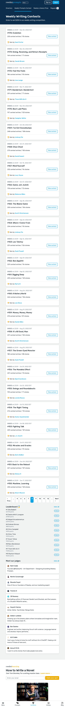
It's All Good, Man (20, 331)
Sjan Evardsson (20, 379)
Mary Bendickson (14, 544)
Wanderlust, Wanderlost (23, 90)
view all (56, 507)
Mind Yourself (19, 166)
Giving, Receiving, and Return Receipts (30, 52)
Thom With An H (20, 99)
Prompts (17, 705)
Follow (56, 510)
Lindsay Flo (19, 137)
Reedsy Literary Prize (41, 8)
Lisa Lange (19, 80)
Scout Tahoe (12, 539)
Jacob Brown (19, 61)
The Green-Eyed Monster (24, 350)
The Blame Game (20, 204)
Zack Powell (19, 251)
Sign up (48, 2)
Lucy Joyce (19, 175)
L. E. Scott (18, 436)
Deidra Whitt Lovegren (16, 514)
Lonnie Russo (20, 398)
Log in (56, 2)
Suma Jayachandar (22, 417)
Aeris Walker (19, 455)
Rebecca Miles (20, 194)
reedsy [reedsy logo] (13, 2)
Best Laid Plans (20, 109)
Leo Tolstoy (18, 242)
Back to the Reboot (21, 464)
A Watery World (19, 293)
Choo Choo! (18, 147)
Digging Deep (18, 274)
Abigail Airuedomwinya (16, 519)
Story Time (12, 534)
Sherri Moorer (20, 493)
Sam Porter (19, 42)
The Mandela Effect (21, 369)
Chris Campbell (13, 529)
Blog (62, 705)
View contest (52, 36)
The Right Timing (20, 407)
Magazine (53, 8)
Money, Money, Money (22, 312)
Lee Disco (18, 303)
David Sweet (19, 156)
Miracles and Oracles (22, 445)
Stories (48, 705)
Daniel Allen (19, 322)
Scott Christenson (21, 213)
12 (48, 499)
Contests (33, 705)
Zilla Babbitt (12, 510)
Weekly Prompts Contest (23, 8)
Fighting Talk (18, 426)
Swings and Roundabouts (24, 388)
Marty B (17, 284)
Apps (25, 2)
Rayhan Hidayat (14, 554)
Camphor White (20, 118)
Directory (9, 8)
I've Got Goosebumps (22, 128)
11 (44, 499)
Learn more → (46, 673)
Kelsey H (18, 474)
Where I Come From (21, 223)
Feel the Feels (19, 71)
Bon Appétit (18, 261)
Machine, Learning (21, 483)
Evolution (17, 33)
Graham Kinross (13, 524)
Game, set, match (21, 185)
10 (40, 499)
